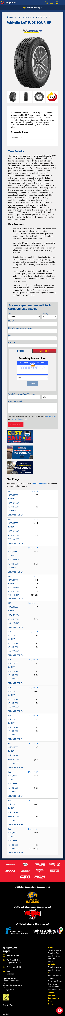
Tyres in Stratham (9, 1011)
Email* (10, 335)
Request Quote (15, 425)
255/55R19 (33, 615)
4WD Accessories (54, 958)
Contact (51, 978)
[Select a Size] (32, 138)
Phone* (20, 328)
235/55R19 (33, 502)
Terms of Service (17, 419)
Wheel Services (53, 970)
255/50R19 (33, 559)
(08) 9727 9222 (14, 950)
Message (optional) (15, 401)
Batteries (51, 961)
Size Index (6, 997)
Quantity (45, 313)
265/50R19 (33, 642)
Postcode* (12, 342)
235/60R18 (33, 474)
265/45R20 (33, 726)
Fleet (50, 984)
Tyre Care (51, 942)
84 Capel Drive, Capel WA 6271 (14, 944)
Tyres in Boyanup (9, 1000)
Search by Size (53, 936)
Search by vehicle (39, 466)
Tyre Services (53, 967)
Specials (51, 975)
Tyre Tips (51, 944)
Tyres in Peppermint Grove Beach (15, 1005)
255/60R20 (33, 698)
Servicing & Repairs (55, 964)
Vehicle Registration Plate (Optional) (21, 394)
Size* (10, 313)
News (50, 987)
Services (51, 956)
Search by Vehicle (54, 933)
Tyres (50, 930)
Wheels (51, 947)
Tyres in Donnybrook (10, 1003)
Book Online (53, 981)
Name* (11, 321)
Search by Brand (54, 939)
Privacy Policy (51, 417)
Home (10, 17)
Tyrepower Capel (32, 7)
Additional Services (55, 972)
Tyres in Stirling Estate (10, 1008)
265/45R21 (33, 783)
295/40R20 (33, 755)
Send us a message (11, 955)
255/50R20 (33, 670)
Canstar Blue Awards (10, 1014)
